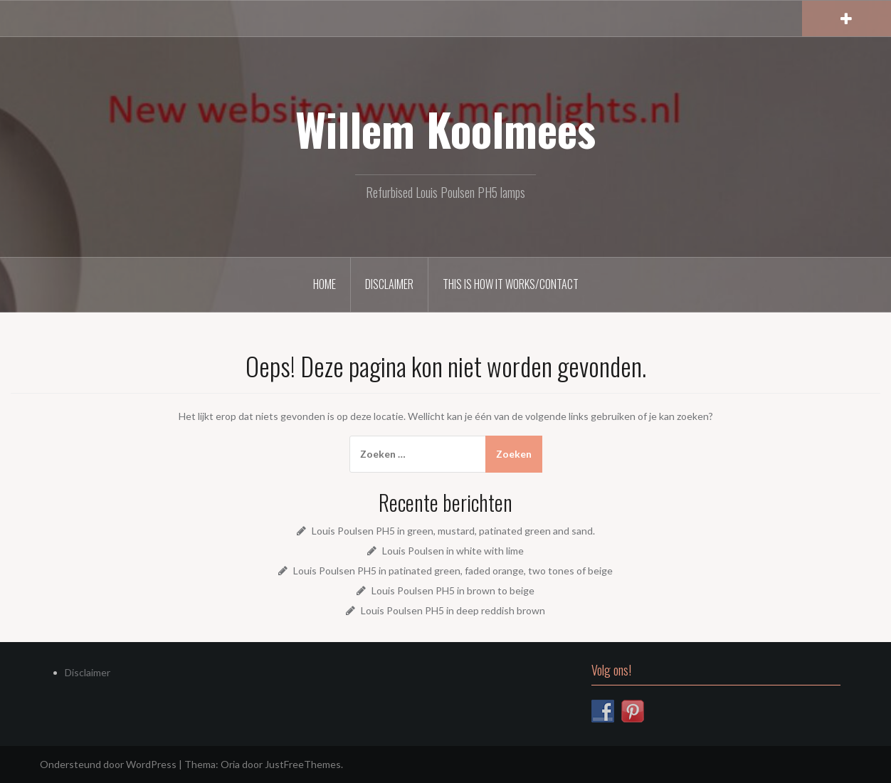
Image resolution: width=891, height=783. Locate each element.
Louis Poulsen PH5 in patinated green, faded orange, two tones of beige (453, 570)
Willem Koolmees (445, 129)
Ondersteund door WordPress (108, 764)
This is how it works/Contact (511, 284)
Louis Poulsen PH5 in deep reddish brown (453, 610)
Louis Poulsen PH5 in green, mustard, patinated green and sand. (453, 531)
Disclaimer (389, 284)
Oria (230, 764)
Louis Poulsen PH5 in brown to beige (452, 590)
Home (324, 284)
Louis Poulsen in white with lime (453, 551)
